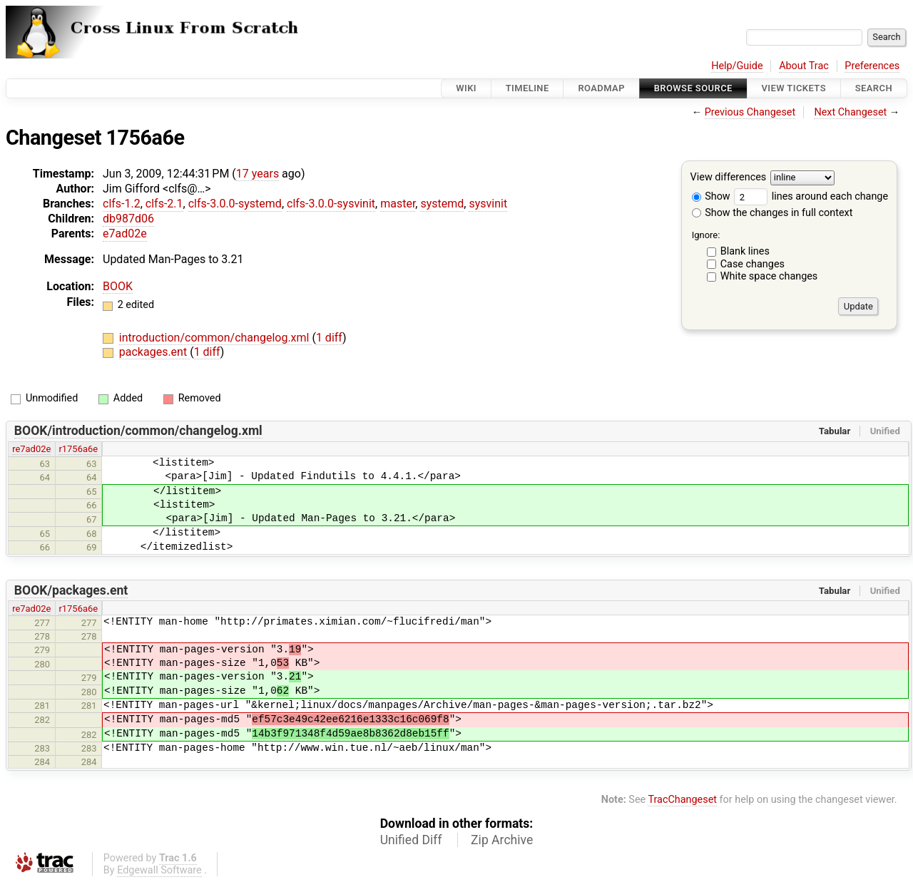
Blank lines (745, 251)
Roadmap (601, 88)
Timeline (527, 88)
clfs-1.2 (122, 203)
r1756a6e (78, 448)
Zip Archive (502, 840)
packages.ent (154, 352)
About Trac (804, 66)
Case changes (752, 264)
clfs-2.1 (164, 203)
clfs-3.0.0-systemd (235, 203)
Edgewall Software (159, 870)
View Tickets (794, 88)
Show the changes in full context (772, 213)
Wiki (466, 88)
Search (873, 88)
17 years (257, 173)
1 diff (329, 337)
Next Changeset (850, 112)
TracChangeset (682, 800)
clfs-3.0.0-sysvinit (331, 203)
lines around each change (811, 196)
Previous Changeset (750, 112)
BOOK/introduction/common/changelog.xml (138, 431)
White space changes (769, 276)
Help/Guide (736, 66)
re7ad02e (31, 448)
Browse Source (693, 88)
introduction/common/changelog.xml (215, 337)
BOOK (118, 286)
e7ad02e (125, 233)
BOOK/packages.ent (71, 590)
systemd (442, 203)
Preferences (872, 66)
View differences (728, 178)
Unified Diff (411, 840)
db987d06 (128, 218)
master (397, 203)
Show (711, 196)
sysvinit (488, 203)
